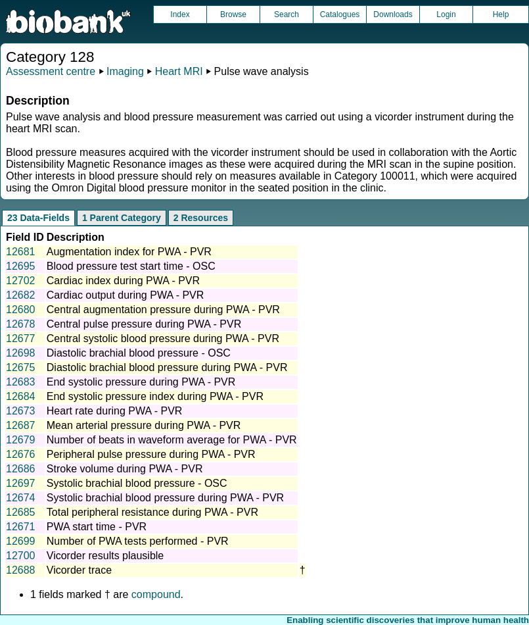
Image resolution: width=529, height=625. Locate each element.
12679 (20, 439)
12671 (20, 526)
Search (286, 14)
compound (156, 594)
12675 (20, 367)
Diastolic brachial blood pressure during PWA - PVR (167, 367)
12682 (20, 295)
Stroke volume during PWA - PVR (125, 468)
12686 (20, 468)
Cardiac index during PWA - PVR (123, 280)
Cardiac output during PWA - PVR (125, 295)
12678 (20, 324)
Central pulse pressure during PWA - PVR (144, 324)
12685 (20, 512)
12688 (20, 570)
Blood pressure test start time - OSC (131, 266)
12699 (20, 541)
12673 (20, 410)
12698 (20, 353)
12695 (20, 266)
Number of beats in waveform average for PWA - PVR (172, 439)
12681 (20, 251)
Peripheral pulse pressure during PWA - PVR (151, 454)
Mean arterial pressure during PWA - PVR (144, 425)
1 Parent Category (121, 218)
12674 (20, 497)
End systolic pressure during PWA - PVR (141, 382)
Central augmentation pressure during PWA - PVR (163, 309)
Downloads (392, 14)
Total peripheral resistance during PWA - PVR (152, 512)
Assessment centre (50, 71)
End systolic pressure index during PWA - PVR (155, 396)
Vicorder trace (79, 570)
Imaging (125, 71)
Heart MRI (179, 71)
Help (501, 14)
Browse (233, 14)
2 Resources (200, 218)
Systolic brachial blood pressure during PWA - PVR (165, 497)
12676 (20, 454)
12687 (20, 425)
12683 (20, 382)
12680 (20, 309)
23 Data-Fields (38, 218)
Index (179, 14)
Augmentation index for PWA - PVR (129, 251)
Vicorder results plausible (105, 555)
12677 (20, 338)
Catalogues (340, 14)
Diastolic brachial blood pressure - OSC (139, 353)
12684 (20, 396)
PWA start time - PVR (97, 526)
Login (445, 14)
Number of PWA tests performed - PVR (138, 541)
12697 (20, 483)
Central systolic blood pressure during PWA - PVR (163, 338)
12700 (20, 555)
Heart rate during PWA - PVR (115, 410)
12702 (20, 280)
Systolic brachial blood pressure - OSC (137, 483)
